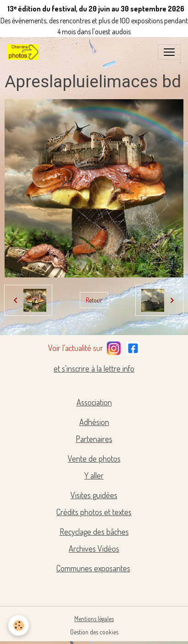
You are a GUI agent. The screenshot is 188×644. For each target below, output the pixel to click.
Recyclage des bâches (94, 532)
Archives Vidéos (94, 548)
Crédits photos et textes (94, 512)
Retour (94, 300)
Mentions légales (94, 619)
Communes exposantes (93, 568)
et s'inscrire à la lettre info (94, 368)
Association (94, 402)
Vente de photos (94, 458)
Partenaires (94, 439)
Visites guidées (94, 495)
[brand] (24, 52)
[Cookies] (18, 625)
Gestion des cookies (94, 632)
